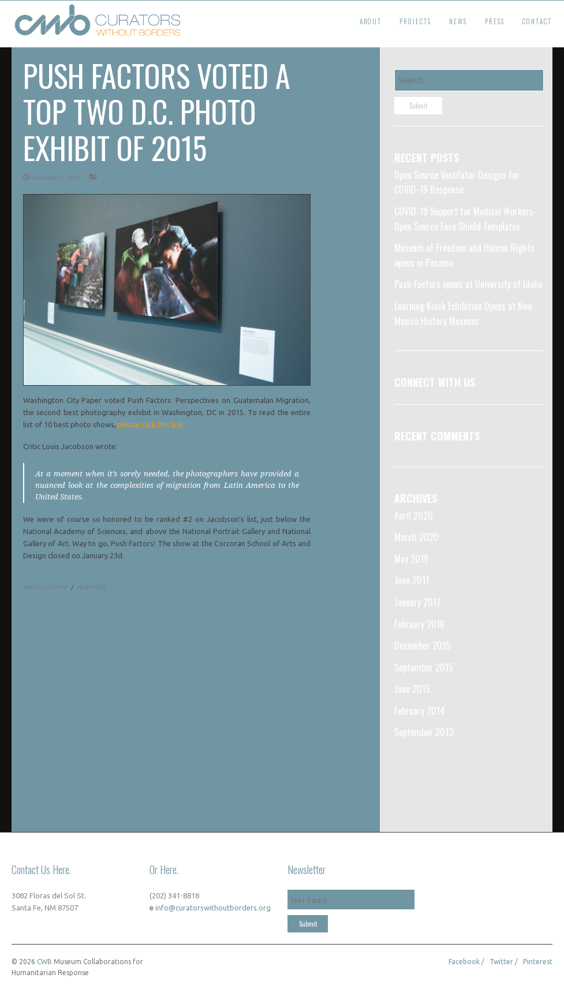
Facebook (464, 961)
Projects (415, 21)
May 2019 (411, 559)
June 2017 (411, 580)
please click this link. (152, 424)
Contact (537, 21)
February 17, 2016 (56, 177)
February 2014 (419, 711)
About (371, 21)
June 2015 (412, 689)
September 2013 (423, 732)
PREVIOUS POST (45, 587)
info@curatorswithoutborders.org (212, 908)
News (458, 21)
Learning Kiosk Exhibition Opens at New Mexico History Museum (463, 313)
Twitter (501, 961)
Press (495, 21)
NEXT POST (92, 587)
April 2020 (413, 516)
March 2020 (416, 537)
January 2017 (417, 602)
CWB (44, 961)
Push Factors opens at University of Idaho (468, 284)
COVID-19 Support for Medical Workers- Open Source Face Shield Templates (465, 218)
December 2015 (422, 645)
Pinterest (537, 961)
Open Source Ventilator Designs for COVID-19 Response (457, 182)
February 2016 (419, 624)
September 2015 (423, 667)
